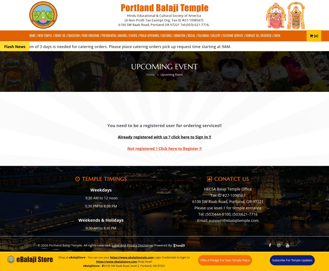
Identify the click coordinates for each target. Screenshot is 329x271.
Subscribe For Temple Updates (292, 260)
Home (150, 75)
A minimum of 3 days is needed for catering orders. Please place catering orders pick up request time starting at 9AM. (125, 46)
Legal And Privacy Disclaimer (133, 245)
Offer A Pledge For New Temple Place (225, 260)
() (314, 35)
